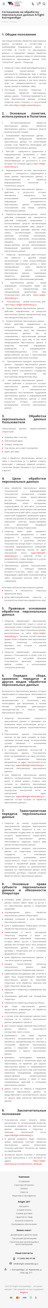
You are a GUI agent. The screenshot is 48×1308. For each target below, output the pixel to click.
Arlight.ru (24, 1292)
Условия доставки (24, 1213)
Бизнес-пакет (24, 1230)
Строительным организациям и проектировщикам (24, 1243)
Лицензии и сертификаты (24, 1195)
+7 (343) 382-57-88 (26, 1258)
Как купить (24, 1206)
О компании (24, 1181)
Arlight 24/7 (24, 1201)
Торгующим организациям (24, 1238)
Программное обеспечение (24, 1224)
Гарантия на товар (24, 1217)
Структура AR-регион (24, 1185)
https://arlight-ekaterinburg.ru (27, 105)
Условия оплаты (24, 1210)
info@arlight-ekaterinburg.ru (26, 1263)
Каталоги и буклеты (24, 1220)
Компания (24, 1176)
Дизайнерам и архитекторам (24, 1234)
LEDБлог (24, 1188)
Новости (24, 1192)
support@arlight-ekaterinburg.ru (30, 765)
